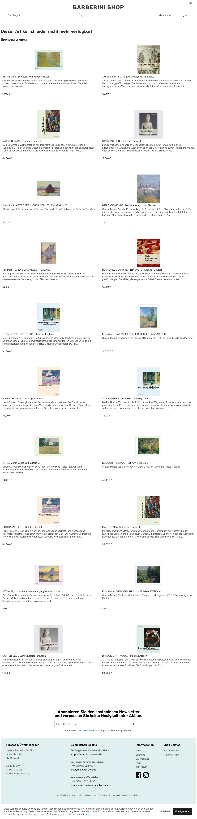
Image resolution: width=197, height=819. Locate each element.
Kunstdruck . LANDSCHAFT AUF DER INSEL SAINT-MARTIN (134, 334)
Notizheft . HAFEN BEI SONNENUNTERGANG (26, 269)
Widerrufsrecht (171, 754)
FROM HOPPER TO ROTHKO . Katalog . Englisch (28, 334)
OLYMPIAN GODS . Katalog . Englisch (121, 141)
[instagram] (146, 775)
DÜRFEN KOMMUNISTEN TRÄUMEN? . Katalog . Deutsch (132, 269)
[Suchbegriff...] (45, 15)
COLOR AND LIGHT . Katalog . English (22, 527)
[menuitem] (45, 15)
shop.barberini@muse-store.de (86, 754)
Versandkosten (171, 750)
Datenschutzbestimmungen (92, 730)
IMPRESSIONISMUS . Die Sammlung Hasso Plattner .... (130, 205)
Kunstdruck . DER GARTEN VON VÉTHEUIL (125, 462)
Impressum (141, 766)
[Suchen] (81, 15)
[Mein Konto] (162, 15)
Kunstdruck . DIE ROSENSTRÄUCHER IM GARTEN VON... (132, 591)
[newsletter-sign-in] (133, 724)
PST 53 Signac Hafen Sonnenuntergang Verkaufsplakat (31, 591)
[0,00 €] (183, 15)
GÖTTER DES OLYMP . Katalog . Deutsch (24, 655)
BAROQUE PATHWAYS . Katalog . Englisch (124, 655)
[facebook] (138, 775)
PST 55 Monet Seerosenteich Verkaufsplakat (25, 76)
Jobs (138, 750)
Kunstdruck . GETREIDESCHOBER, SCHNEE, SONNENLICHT (34, 205)
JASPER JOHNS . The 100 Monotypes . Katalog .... (128, 76)
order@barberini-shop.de (83, 769)
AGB (138, 762)
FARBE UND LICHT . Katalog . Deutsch (22, 398)
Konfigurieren (182, 811)
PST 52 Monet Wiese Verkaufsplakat (21, 462)
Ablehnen (165, 811)
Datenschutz (142, 758)
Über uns (140, 754)
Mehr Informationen (79, 814)
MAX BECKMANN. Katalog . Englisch (121, 527)
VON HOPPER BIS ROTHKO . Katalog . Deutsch (127, 398)
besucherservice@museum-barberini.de (91, 785)
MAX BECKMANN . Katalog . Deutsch (21, 141)
